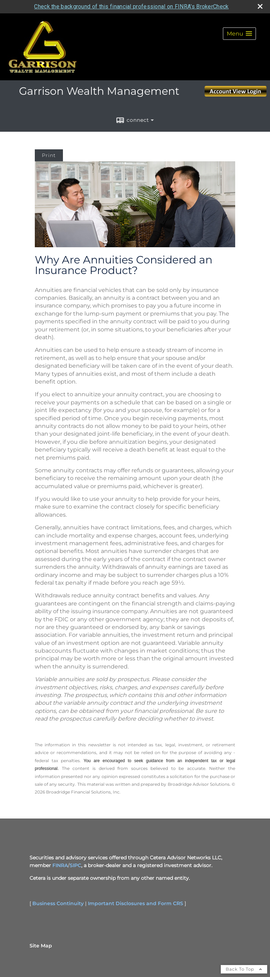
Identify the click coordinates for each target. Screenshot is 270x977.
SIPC (75, 865)
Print (49, 155)
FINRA (60, 865)
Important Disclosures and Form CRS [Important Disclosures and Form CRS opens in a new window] (135, 903)
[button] (239, 33)
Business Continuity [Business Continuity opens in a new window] (58, 903)
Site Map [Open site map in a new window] (41, 945)
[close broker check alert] (260, 6)
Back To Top (244, 969)
